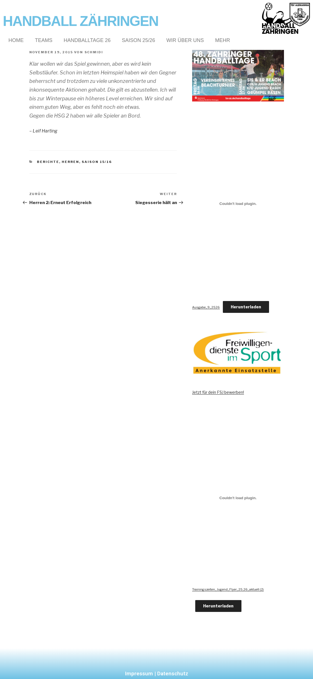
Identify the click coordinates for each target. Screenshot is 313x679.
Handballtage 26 (87, 40)
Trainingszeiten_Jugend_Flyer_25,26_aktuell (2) (228, 589)
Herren (70, 162)
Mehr (222, 40)
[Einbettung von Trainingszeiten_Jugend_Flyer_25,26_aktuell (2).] (238, 497)
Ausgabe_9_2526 (206, 307)
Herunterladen (246, 306)
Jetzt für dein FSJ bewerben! (218, 392)
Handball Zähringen (80, 21)
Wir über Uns (185, 40)
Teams (43, 40)
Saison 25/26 (138, 40)
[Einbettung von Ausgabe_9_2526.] (238, 203)
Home (16, 40)
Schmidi (94, 52)
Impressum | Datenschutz (156, 673)
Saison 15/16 (97, 162)
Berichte (48, 162)
